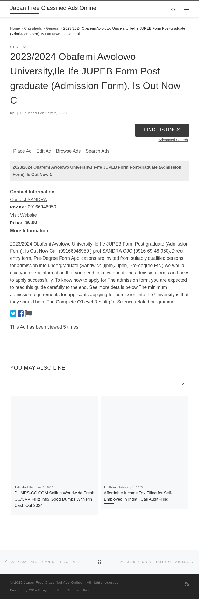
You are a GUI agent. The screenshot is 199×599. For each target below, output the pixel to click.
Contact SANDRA (28, 199)
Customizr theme (80, 590)
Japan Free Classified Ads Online (53, 582)
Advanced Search (173, 140)
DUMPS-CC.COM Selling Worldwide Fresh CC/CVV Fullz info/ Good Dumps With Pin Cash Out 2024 (54, 499)
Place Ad (22, 151)
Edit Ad (44, 151)
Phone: (18, 207)
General (52, 28)
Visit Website (23, 215)
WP (31, 590)
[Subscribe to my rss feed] (187, 584)
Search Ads (97, 151)
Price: (17, 222)
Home (15, 28)
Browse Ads (68, 151)
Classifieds (33, 28)
